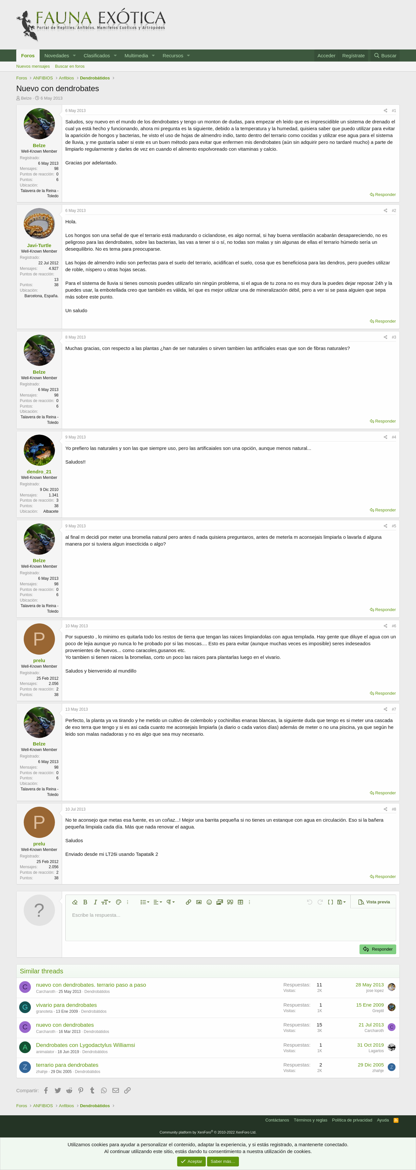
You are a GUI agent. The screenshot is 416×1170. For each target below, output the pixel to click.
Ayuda (383, 1120)
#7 (394, 709)
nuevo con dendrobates (65, 1025)
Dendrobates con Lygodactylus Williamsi (85, 1045)
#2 (394, 210)
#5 (394, 526)
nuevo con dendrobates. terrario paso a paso (91, 985)
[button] (74, 55)
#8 (394, 809)
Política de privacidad (352, 1120)
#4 (394, 437)
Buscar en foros (69, 66)
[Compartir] (386, 111)
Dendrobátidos (97, 991)
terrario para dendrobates (67, 1065)
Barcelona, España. (41, 296)
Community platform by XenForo (208, 1132)
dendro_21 (39, 471)
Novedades (57, 55)
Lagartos (376, 1051)
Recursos (173, 55)
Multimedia (136, 55)
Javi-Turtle (39, 245)
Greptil (378, 1011)
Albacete (50, 511)
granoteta (44, 1011)
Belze (26, 98)
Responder (385, 194)
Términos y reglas (310, 1120)
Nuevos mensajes (33, 66)
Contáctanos (277, 1120)
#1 (394, 110)
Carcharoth (45, 991)
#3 (394, 337)
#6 (394, 626)
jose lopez (375, 990)
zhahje (41, 1071)
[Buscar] (385, 55)
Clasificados (97, 55)
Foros (28, 55)
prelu (39, 660)
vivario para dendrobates (66, 1005)
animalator (45, 1052)
